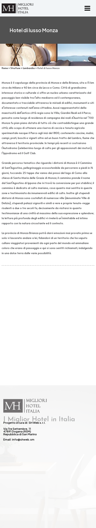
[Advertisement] (48, 311)
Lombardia (29, 68)
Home (5, 68)
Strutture (15, 68)
